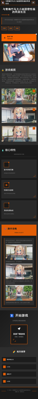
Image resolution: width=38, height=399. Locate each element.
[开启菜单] (33, 2)
